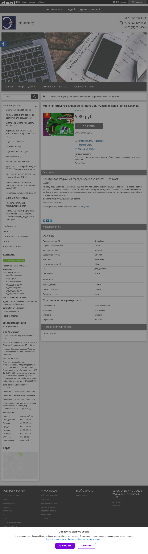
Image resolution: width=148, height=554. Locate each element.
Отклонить (87, 546)
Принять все (65, 546)
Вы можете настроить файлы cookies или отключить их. (73, 539)
